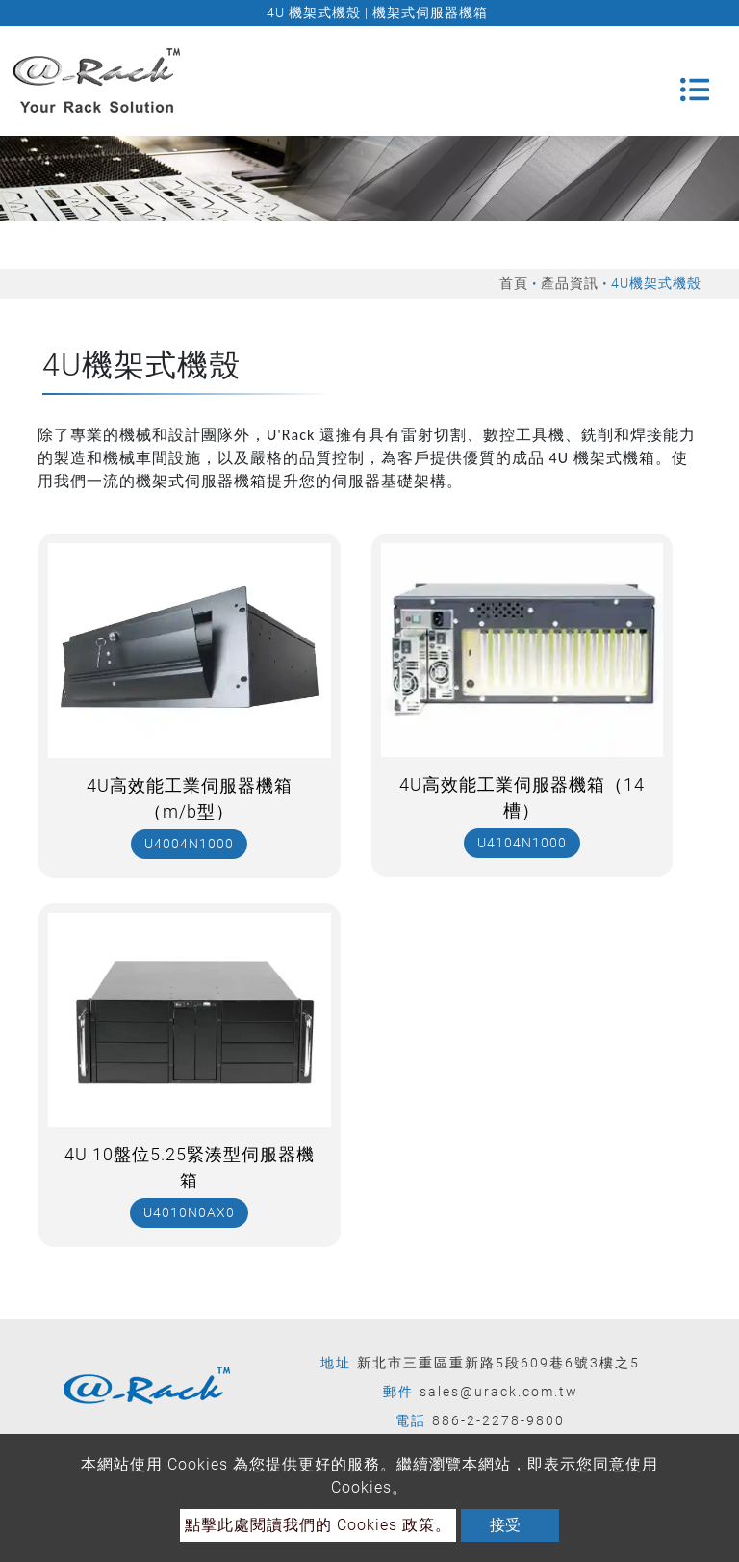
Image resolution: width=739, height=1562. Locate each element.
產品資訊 (570, 283)
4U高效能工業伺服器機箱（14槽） (522, 797)
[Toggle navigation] (694, 81)
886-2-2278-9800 (498, 1420)
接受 (505, 1525)
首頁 (513, 283)
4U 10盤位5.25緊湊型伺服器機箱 (189, 1167)
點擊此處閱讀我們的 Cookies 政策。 (318, 1525)
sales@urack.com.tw (499, 1391)
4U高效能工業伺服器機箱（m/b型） (190, 798)
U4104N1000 (522, 842)
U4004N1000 (189, 843)
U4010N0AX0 (189, 1212)
